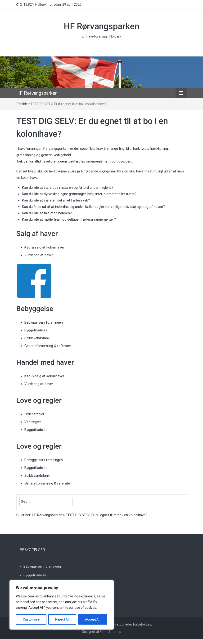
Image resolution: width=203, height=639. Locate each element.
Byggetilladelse (35, 330)
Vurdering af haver (38, 255)
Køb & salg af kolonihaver (44, 247)
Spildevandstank (37, 338)
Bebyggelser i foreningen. (43, 322)
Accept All (92, 619)
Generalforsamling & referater (47, 346)
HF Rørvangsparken (101, 26)
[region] (61, 605)
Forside (22, 104)
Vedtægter (32, 422)
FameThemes (110, 632)
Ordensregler (34, 414)
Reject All (62, 619)
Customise (31, 619)
